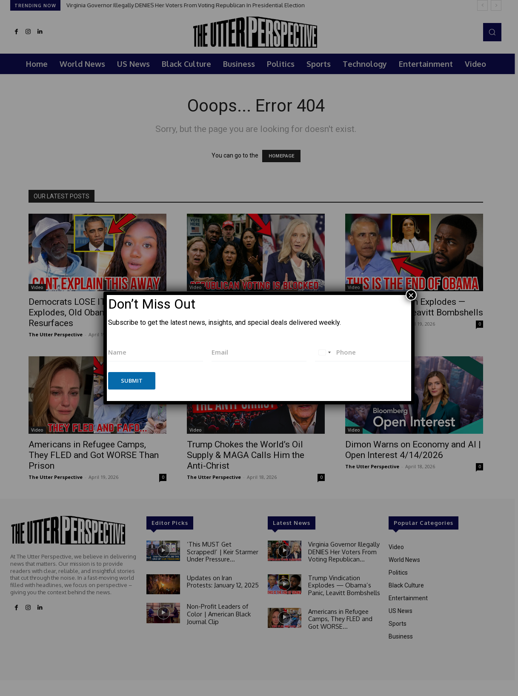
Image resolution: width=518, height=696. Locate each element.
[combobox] (324, 352)
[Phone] (362, 352)
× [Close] (411, 295)
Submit (132, 380)
